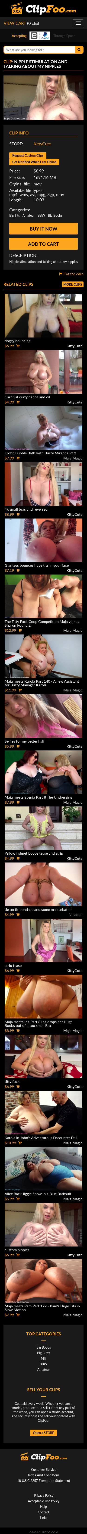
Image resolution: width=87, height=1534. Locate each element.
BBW (41, 215)
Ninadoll (75, 914)
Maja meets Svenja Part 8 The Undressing (38, 797)
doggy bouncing (17, 340)
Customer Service (43, 1470)
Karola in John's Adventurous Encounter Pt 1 (41, 1137)
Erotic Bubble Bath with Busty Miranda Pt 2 (40, 453)
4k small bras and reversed (26, 509)
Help (43, 1507)
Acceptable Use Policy (43, 1501)
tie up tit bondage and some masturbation (39, 909)
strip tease (13, 965)
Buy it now (43, 228)
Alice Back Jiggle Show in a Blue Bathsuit (38, 1193)
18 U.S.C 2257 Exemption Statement (43, 1481)
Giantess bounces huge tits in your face (37, 565)
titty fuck (12, 1081)
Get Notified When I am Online (34, 162)
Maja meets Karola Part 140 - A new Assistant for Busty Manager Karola (42, 683)
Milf (43, 1358)
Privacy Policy (43, 1495)
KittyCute (42, 143)
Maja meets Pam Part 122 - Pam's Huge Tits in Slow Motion (42, 1308)
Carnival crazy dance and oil (27, 397)
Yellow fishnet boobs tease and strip (34, 853)
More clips (72, 284)
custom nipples (17, 1249)
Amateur (29, 215)
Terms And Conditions (43, 1475)
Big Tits (14, 215)
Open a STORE (43, 1433)
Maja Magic (72, 458)
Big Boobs (55, 215)
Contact (43, 1512)
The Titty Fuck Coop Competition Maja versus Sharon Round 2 (42, 623)
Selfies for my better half (25, 741)
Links (43, 1518)
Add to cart (43, 244)
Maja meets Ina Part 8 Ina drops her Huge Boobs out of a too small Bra (38, 1023)
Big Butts (43, 1353)
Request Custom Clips (27, 155)
